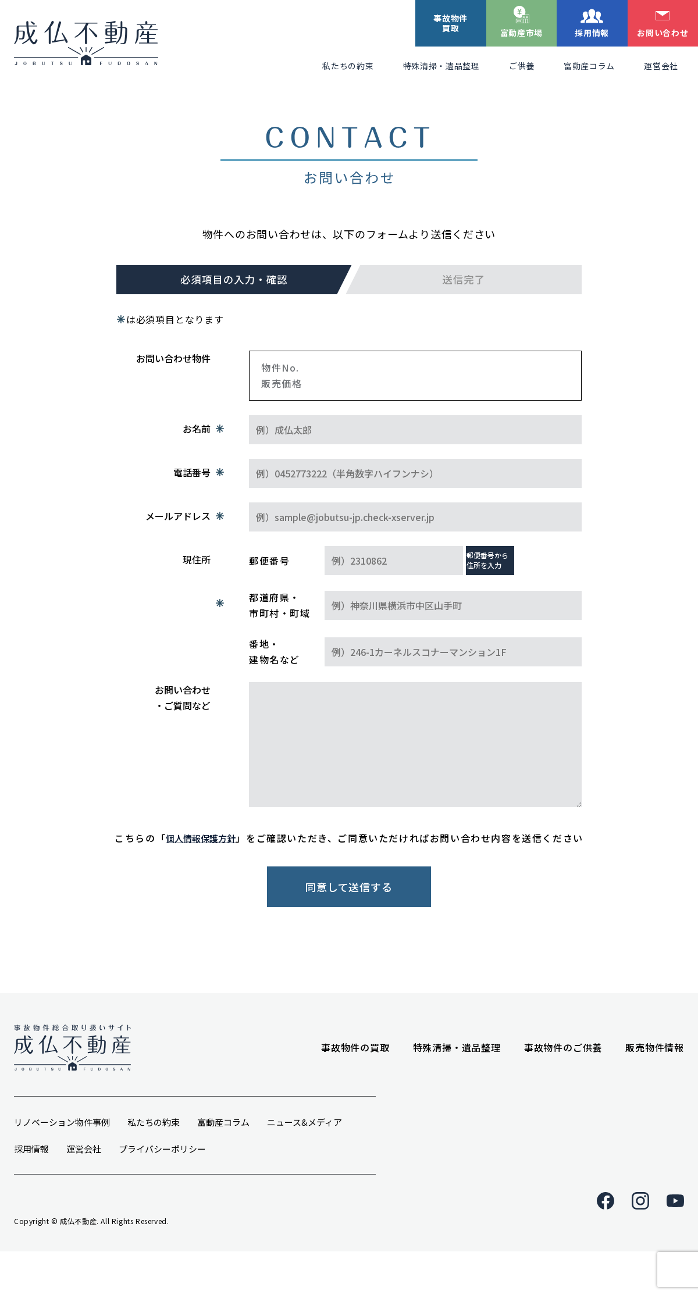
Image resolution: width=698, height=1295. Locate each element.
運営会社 (661, 66)
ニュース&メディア (304, 1162)
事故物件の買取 (355, 1076)
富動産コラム (589, 66)
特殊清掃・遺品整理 (441, 66)
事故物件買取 (450, 23)
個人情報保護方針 (201, 838)
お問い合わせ (662, 32)
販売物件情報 (654, 1076)
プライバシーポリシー (162, 1189)
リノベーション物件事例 (62, 1162)
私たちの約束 (347, 66)
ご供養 (522, 66)
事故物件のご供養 (563, 1076)
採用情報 (592, 32)
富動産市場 (521, 32)
